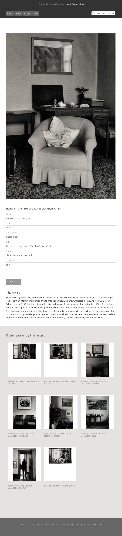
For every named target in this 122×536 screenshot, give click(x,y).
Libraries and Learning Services (76, 524)
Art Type (27, 13)
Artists (18, 13)
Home (10, 13)
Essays (36, 13)
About (23, 524)
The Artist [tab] (13, 281)
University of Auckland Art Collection (44, 524)
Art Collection (61, 4)
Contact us (97, 524)
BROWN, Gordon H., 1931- (20, 218)
